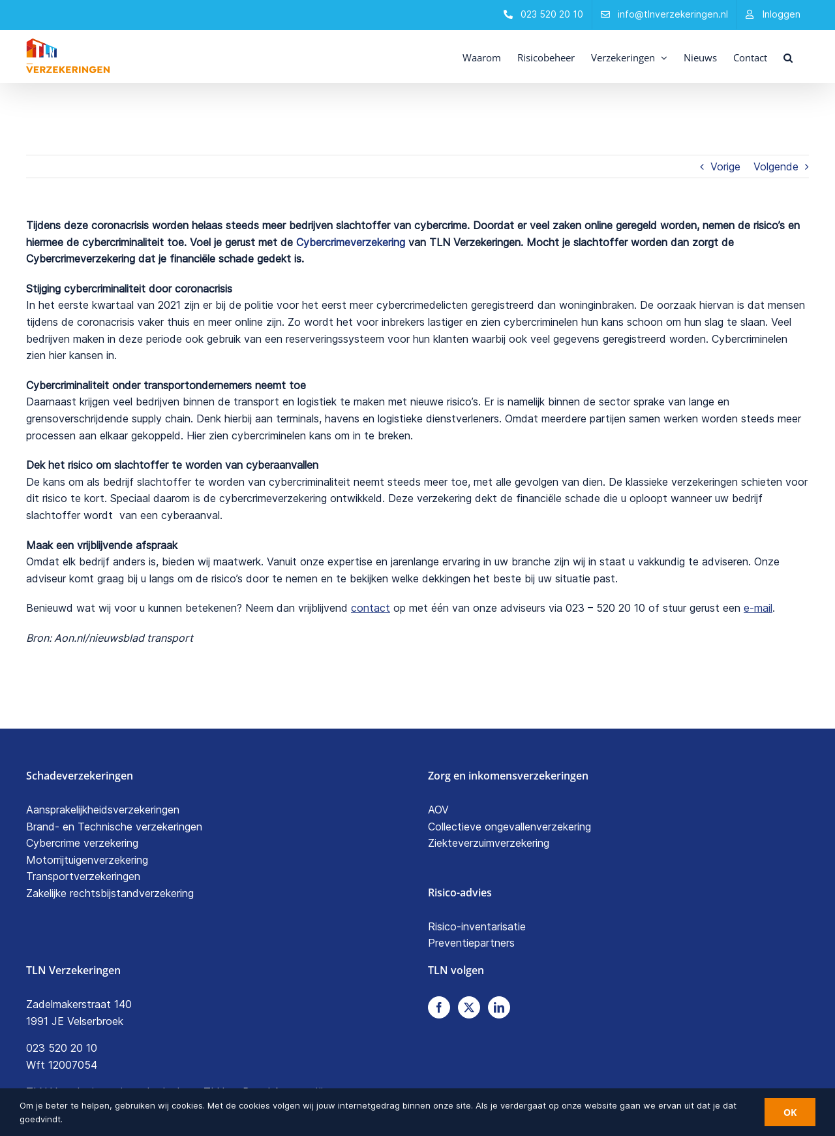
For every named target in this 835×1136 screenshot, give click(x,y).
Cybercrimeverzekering (350, 242)
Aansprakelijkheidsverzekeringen (102, 809)
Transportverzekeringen (83, 876)
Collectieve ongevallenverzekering (509, 826)
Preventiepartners (471, 942)
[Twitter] (469, 1007)
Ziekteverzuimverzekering (488, 842)
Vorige (725, 166)
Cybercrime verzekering (82, 842)
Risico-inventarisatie (477, 926)
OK (790, 1112)
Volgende (775, 166)
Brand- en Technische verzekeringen (114, 826)
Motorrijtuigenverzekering (87, 859)
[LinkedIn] (499, 1007)
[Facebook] (439, 1007)
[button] (788, 56)
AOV (438, 809)
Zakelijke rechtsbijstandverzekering (110, 893)
